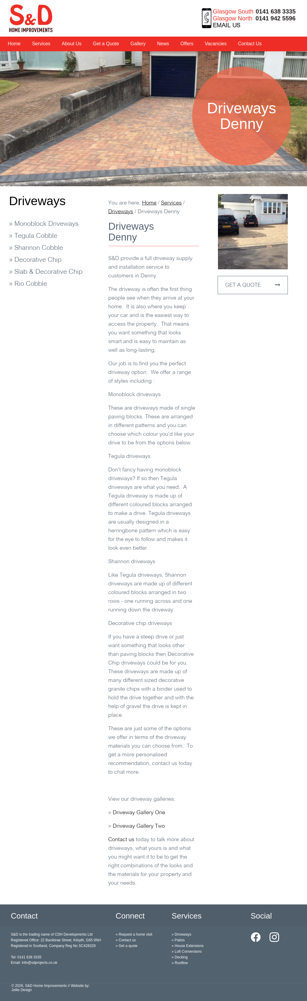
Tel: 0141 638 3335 (26, 957)
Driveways (37, 201)
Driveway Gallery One (139, 813)
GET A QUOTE (252, 285)
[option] (153, 118)
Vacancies (216, 43)
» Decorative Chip (35, 260)
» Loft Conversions (187, 951)
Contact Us (250, 43)
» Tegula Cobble (33, 236)
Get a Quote (106, 43)
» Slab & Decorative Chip (45, 272)
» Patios (178, 940)
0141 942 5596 (275, 18)
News (163, 43)
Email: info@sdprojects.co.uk (34, 963)
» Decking (180, 957)
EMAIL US (226, 26)
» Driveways (181, 934)
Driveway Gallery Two (139, 826)
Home (14, 43)
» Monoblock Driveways (44, 224)
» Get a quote (127, 946)
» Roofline (180, 963)
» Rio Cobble (28, 284)
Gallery (138, 43)
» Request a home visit (134, 934)
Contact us (121, 840)
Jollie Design (21, 990)
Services (41, 43)
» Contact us (126, 940)
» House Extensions (188, 946)
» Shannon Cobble (36, 248)
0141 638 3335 (276, 11)
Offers (186, 43)
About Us (72, 43)
